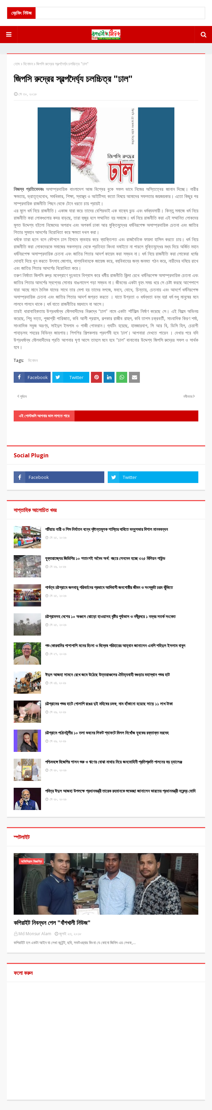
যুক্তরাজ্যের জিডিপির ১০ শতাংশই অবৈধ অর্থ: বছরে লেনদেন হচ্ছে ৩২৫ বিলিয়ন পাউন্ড (105, 558)
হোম (17, 64)
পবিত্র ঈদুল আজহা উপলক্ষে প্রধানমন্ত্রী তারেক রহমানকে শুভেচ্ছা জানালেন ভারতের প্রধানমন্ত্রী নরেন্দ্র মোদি (120, 791)
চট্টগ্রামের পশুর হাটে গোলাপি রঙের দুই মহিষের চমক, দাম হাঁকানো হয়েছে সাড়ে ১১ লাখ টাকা (109, 704)
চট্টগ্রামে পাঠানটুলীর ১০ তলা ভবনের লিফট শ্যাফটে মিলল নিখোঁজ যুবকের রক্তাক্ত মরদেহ (107, 733)
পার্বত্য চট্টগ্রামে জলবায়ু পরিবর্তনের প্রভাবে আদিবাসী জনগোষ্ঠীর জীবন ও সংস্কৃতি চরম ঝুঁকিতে (109, 587)
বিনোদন (28, 64)
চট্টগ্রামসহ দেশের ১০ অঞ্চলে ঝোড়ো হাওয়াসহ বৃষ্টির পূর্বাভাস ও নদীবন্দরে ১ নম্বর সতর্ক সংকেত (110, 616)
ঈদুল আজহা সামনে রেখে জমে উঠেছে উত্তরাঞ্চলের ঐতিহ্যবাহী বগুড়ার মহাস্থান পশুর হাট (107, 674)
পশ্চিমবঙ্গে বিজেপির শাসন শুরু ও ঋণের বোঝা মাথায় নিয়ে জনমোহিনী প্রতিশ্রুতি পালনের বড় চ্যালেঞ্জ (113, 762)
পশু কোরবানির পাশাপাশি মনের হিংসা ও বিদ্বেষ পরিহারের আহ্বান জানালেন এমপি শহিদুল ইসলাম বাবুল (115, 645)
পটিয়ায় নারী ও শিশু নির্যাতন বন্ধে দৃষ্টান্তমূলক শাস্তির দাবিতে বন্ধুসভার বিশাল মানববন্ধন (106, 529)
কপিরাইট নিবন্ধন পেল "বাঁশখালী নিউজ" (52, 922)
